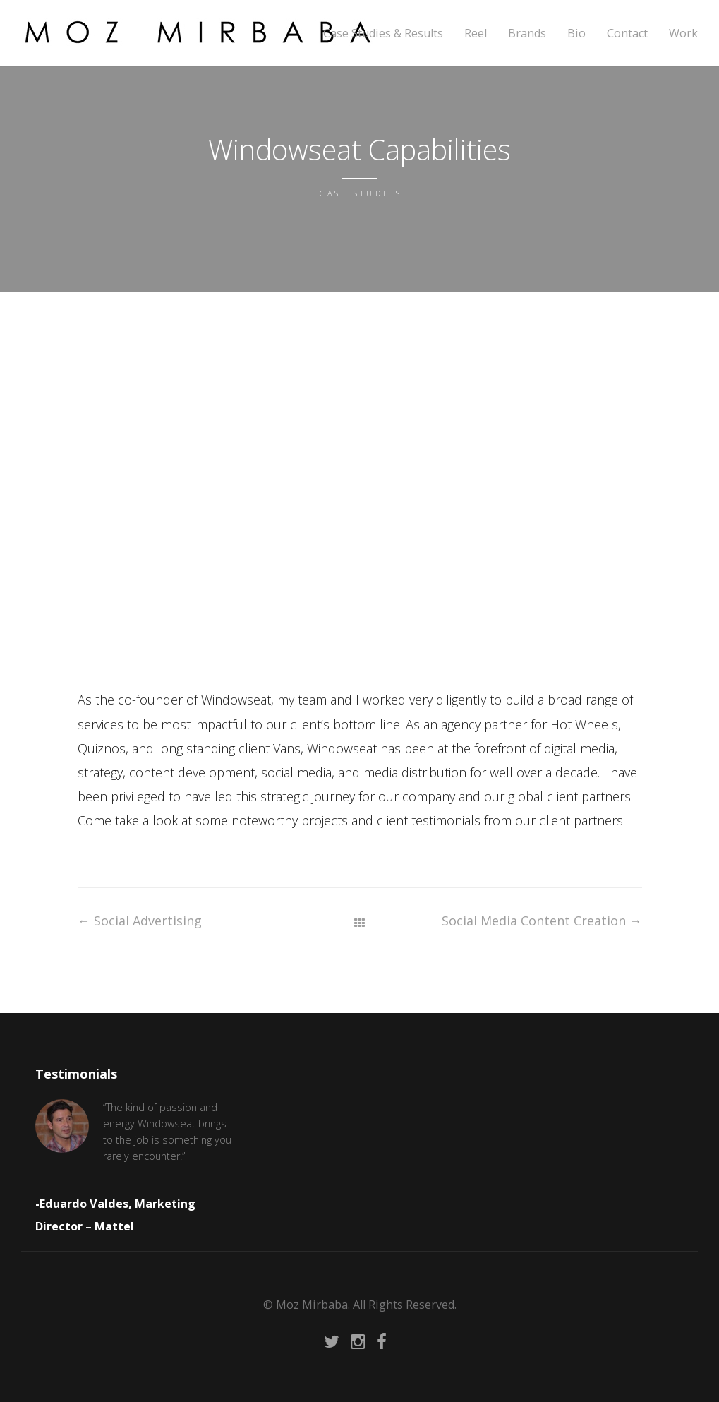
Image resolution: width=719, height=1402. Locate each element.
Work (683, 33)
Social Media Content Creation (542, 920)
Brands (527, 33)
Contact (627, 33)
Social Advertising (140, 920)
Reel (475, 33)
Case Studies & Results (383, 33)
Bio (576, 33)
